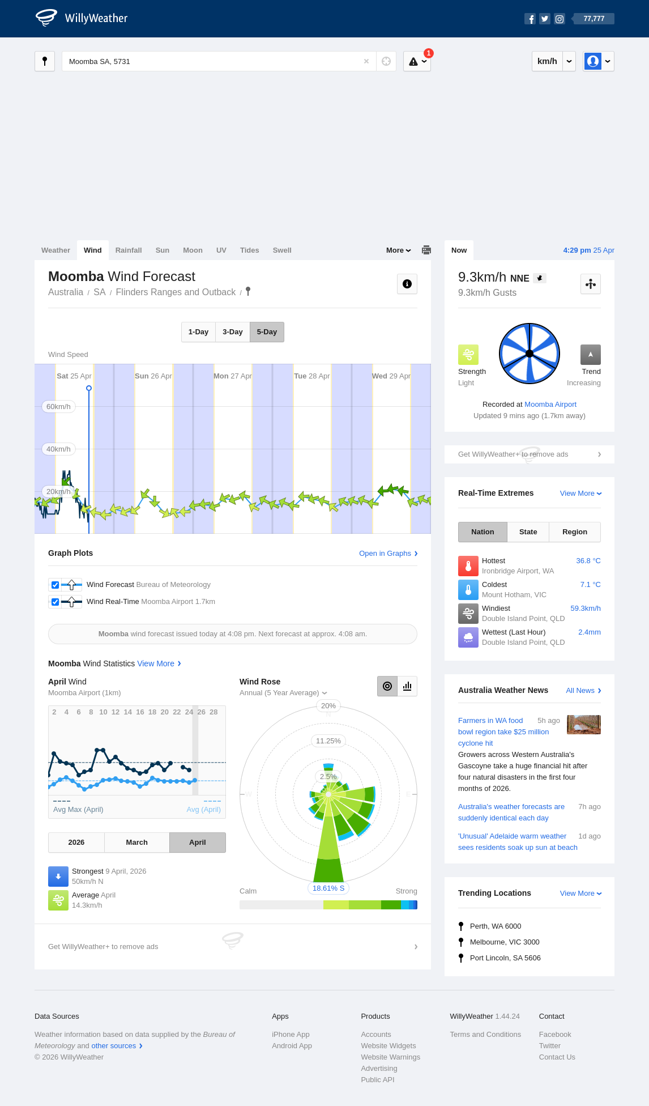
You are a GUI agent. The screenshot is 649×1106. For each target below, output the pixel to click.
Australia (65, 292)
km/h (547, 61)
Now (459, 250)
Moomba (248, 291)
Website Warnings (390, 1057)
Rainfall (129, 250)
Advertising (379, 1068)
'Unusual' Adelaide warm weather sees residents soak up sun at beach (529, 841)
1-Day (198, 331)
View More (577, 493)
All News (580, 690)
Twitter (550, 1045)
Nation (482, 532)
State (528, 532)
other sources (113, 1045)
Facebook (555, 1034)
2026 (76, 842)
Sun (163, 250)
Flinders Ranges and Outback (176, 292)
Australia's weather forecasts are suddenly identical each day (529, 811)
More (395, 250)
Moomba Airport (550, 404)
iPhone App (291, 1034)
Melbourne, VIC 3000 (505, 942)
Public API (377, 1079)
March (137, 842)
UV (221, 250)
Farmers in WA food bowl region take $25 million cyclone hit (529, 754)
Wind (93, 250)
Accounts (376, 1034)
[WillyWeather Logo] (88, 19)
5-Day (267, 331)
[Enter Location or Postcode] (229, 61)
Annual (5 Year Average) (279, 692)
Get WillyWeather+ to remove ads (513, 454)
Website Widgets (388, 1045)
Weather (55, 250)
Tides (249, 250)
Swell (282, 250)
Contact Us (557, 1057)
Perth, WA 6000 (496, 926)
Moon (193, 250)
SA (99, 292)
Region (574, 532)
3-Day (232, 331)
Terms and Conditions (486, 1034)
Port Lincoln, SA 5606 (505, 958)
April (197, 842)
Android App (292, 1045)
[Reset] (366, 61)
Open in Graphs (385, 553)
